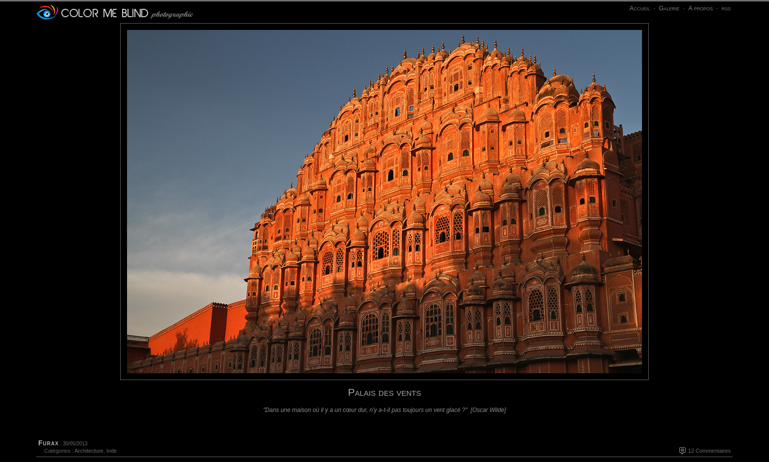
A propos (700, 8)
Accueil (639, 8)
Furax (48, 443)
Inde (111, 451)
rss (726, 8)
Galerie (669, 8)
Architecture (89, 451)
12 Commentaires (709, 451)
